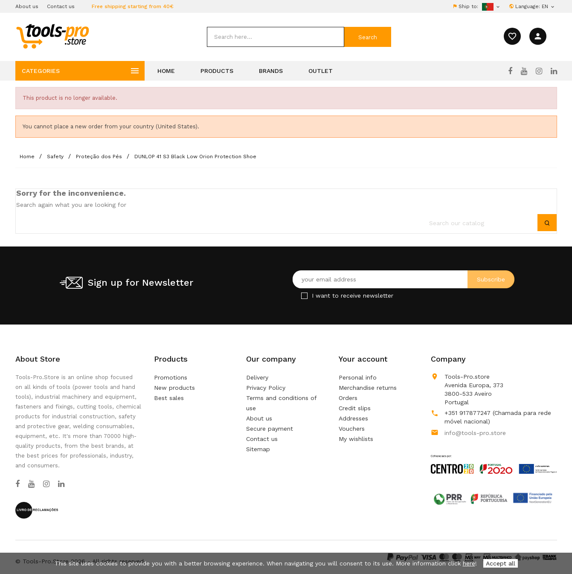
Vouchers (352, 428)
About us (26, 6)
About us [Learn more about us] (259, 418)
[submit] (367, 37)
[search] (275, 36)
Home (166, 70)
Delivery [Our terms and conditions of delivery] (257, 377)
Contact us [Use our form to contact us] (262, 438)
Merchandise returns (368, 387)
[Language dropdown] (548, 6)
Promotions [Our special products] (170, 377)
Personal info (358, 377)
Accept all (500, 563)
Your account (363, 358)
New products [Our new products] (174, 387)
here (469, 563)
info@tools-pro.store (475, 432)
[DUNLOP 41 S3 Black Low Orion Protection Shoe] (195, 156)
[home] (52, 35)
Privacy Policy (265, 387)
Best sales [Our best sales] (169, 397)
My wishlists (356, 438)
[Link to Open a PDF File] (494, 456)
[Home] (28, 156)
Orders (348, 397)
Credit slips (355, 408)
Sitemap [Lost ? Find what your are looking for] (258, 449)
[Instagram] (539, 71)
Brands (271, 70)
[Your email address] (403, 279)
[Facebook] (510, 71)
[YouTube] (524, 71)
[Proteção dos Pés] (100, 156)
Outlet (320, 70)
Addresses (353, 418)
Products (216, 70)
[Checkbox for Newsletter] (304, 296)
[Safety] (56, 156)
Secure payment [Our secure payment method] (269, 428)
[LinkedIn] (554, 71)
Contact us (61, 6)
